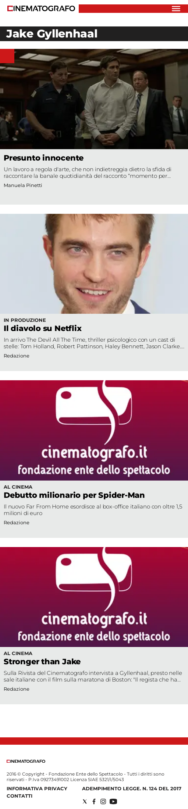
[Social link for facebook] (94, 801)
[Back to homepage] (26, 761)
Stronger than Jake (42, 661)
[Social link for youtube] (113, 801)
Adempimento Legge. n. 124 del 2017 (131, 788)
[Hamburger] (176, 8)
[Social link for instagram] (103, 801)
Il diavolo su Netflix (43, 328)
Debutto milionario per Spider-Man (74, 495)
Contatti (19, 796)
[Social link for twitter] (85, 801)
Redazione (16, 522)
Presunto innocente (44, 157)
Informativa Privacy (37, 788)
